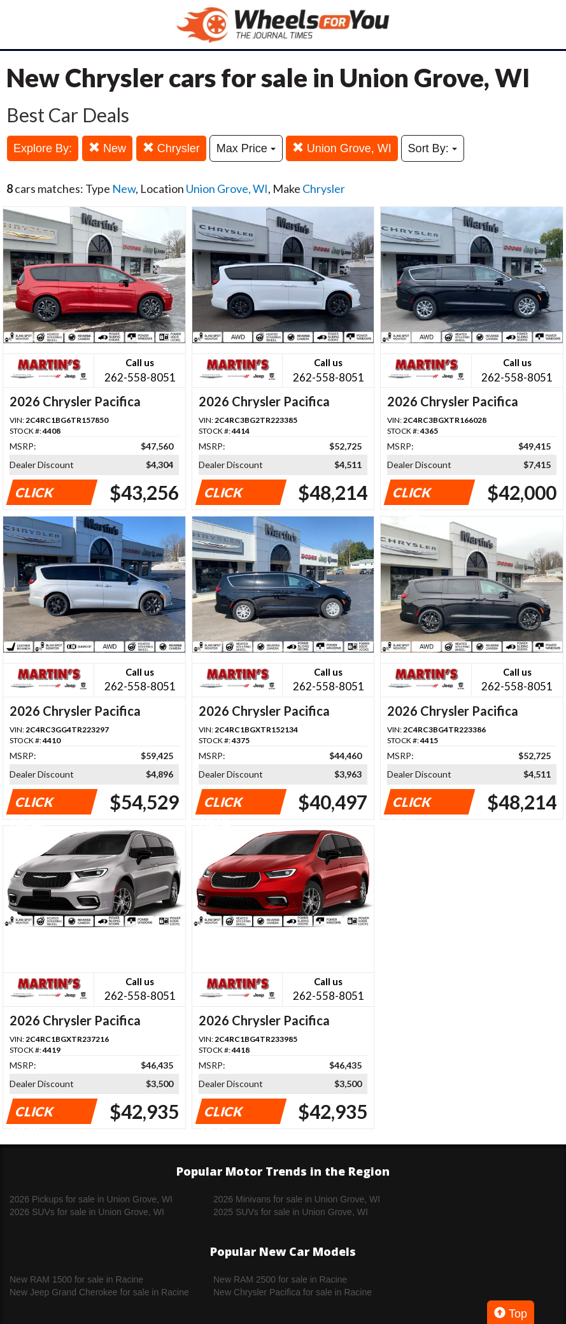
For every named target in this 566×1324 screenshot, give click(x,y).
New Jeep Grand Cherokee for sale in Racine (99, 1292)
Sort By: (432, 148)
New (107, 148)
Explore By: (42, 148)
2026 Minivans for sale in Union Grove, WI (296, 1199)
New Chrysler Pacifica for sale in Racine (292, 1292)
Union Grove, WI (342, 148)
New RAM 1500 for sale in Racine (76, 1279)
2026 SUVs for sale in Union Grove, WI (87, 1212)
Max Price (246, 148)
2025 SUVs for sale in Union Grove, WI (290, 1212)
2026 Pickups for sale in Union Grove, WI (91, 1199)
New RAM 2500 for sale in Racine (280, 1279)
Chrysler (171, 148)
